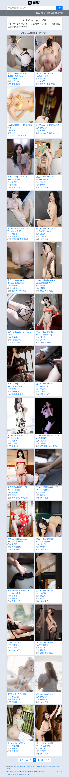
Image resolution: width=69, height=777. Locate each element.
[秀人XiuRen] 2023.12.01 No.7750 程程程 (17, 488)
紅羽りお (43, 699)
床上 (46, 549)
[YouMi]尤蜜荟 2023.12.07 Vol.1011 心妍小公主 (17, 437)
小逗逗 (43, 81)
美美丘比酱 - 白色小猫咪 (17, 694)
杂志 (42, 601)
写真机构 (21, 774)
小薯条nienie (17, 288)
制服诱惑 (48, 342)
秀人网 (14, 79)
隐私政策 (15, 774)
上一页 (28, 760)
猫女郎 (14, 702)
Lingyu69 (43, 547)
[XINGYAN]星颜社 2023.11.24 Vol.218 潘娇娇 (47, 437)
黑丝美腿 (24, 498)
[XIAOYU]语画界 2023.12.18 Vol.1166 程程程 (47, 488)
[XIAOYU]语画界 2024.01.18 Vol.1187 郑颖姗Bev (47, 281)
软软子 (14, 648)
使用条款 (9, 774)
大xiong (43, 133)
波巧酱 (43, 185)
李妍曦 (14, 443)
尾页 (47, 760)
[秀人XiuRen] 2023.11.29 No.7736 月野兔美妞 (17, 540)
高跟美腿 (15, 394)
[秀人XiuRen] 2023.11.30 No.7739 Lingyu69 (45, 540)
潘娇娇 (43, 443)
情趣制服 (15, 239)
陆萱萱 (43, 650)
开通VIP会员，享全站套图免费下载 (49, 13)
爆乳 (13, 342)
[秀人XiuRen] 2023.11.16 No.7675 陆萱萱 (45, 643)
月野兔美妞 (16, 547)
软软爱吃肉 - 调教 (14, 642)
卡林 (13, 133)
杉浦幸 (8, 768)
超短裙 (23, 136)
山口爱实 (33, 766)
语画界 (43, 285)
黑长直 (43, 394)
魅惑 (46, 498)
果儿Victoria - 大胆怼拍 (16, 743)
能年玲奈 (16, 766)
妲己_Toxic (16, 81)
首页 (21, 760)
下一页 (40, 760)
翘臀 (13, 291)
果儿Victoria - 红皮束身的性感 (47, 125)
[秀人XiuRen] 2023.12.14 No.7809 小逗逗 (45, 385)
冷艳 (42, 653)
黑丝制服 (43, 446)
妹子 (18, 751)
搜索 (59, 8)
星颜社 (43, 441)
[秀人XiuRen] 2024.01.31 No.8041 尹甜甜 (17, 178)
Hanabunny (16, 340)
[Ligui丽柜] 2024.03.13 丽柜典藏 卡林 (20, 126)
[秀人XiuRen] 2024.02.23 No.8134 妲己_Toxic (17, 74)
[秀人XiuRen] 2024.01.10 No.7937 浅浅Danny (45, 230)
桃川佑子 (27, 766)
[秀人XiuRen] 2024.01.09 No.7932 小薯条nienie (17, 281)
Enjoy (21, 766)
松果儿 (43, 130)
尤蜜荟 (14, 234)
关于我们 (27, 774)
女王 (13, 84)
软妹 (53, 84)
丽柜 (13, 130)
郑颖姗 (43, 288)
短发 (18, 84)
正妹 (46, 187)
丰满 (18, 187)
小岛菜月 (45, 766)
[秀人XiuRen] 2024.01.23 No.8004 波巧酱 (45, 178)
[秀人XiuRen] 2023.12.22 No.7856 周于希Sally (45, 333)
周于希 (43, 340)
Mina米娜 (15, 392)
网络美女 (43, 128)
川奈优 (58, 766)
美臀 (46, 291)
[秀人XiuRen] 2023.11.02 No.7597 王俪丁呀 (45, 744)
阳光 (18, 498)
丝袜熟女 (50, 133)
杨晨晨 (14, 598)
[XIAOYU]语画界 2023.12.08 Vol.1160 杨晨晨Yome (18, 592)
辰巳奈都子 (52, 766)
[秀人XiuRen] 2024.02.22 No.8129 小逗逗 (45, 74)
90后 (14, 136)
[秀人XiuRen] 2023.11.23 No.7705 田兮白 (45, 592)
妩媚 (26, 239)
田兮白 (43, 598)
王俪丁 (43, 751)
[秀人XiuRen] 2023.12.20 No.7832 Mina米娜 (17, 385)
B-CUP (55, 446)
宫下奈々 (39, 766)
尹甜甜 (14, 185)
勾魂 (51, 291)
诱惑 (18, 549)
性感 (46, 653)
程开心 (14, 495)
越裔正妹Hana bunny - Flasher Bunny (19, 333)
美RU (14, 601)
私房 (46, 754)
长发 (18, 446)
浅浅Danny (44, 236)
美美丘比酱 (16, 699)
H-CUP (43, 84)
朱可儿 (14, 236)
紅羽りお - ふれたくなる (45, 694)
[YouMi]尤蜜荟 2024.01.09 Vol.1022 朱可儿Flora (17, 230)
